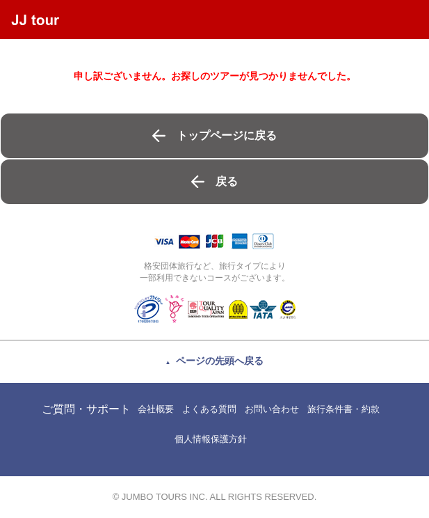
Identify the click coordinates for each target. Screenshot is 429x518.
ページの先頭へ (220, 360)
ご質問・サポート (86, 409)
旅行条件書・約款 (343, 409)
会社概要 (156, 409)
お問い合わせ (272, 409)
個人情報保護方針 (211, 439)
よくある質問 (209, 409)
